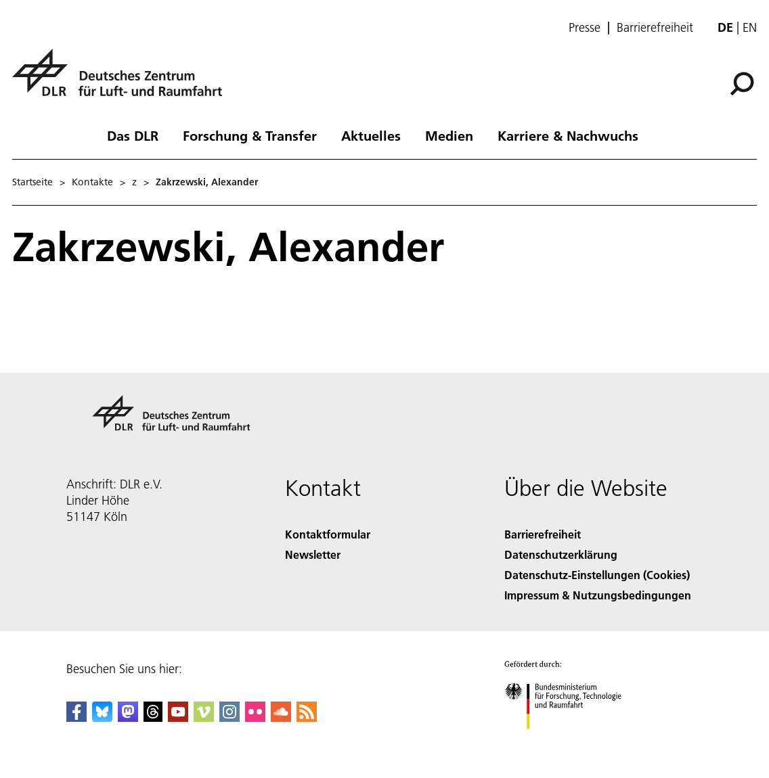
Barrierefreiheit (655, 27)
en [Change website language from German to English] (750, 27)
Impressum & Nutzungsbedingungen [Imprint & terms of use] (597, 595)
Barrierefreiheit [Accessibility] (542, 534)
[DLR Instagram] (229, 717)
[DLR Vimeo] (204, 717)
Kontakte (92, 182)
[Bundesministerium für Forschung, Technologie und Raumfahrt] (570, 740)
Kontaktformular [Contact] (327, 534)
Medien (449, 135)
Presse (584, 27)
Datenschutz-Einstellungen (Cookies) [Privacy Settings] (597, 575)
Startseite (32, 182)
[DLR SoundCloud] (281, 717)
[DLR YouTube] (178, 717)
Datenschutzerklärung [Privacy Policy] (560, 554)
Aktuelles (371, 135)
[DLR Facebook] (76, 717)
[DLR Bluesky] (102, 717)
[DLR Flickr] (255, 717)
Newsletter (312, 554)
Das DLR (132, 135)
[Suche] (742, 84)
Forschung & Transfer (250, 135)
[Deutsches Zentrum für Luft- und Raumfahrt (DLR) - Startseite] (122, 80)
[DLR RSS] (306, 717)
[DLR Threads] (153, 717)
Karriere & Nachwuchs (568, 135)
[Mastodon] (128, 717)
